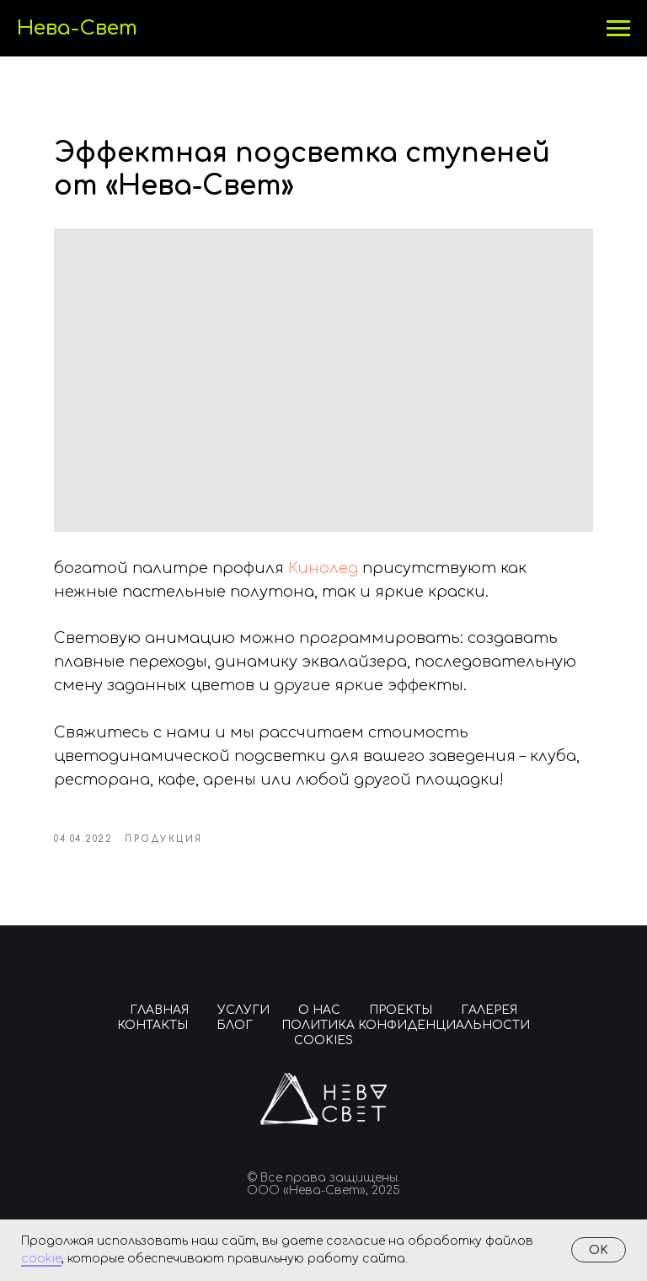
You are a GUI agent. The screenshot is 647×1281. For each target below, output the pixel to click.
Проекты (400, 1010)
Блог (235, 1025)
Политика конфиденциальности (405, 1025)
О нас (319, 1010)
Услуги (243, 1010)
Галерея (489, 1010)
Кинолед (325, 568)
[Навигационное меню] (618, 28)
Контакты (152, 1025)
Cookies (323, 1040)
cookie (41, 1258)
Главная (159, 1010)
